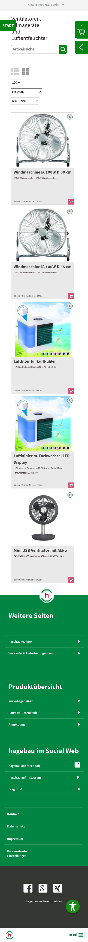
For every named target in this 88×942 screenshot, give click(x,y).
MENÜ (73, 935)
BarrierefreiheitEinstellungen (18, 853)
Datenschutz (16, 826)
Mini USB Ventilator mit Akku (40, 550)
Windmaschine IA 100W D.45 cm (42, 266)
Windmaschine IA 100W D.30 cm (42, 172)
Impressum (15, 839)
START (8, 25)
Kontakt (13, 814)
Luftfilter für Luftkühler (35, 361)
